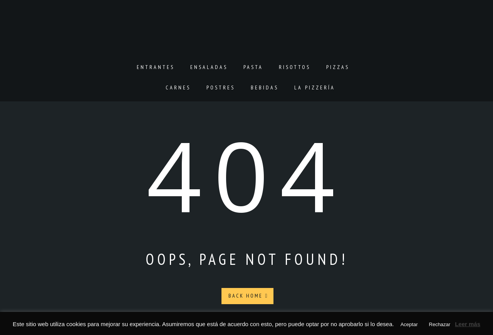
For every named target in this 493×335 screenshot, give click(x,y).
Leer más (467, 324)
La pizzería (314, 87)
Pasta (253, 67)
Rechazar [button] (440, 324)
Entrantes (155, 67)
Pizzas (337, 67)
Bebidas (264, 87)
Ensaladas (209, 67)
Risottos (294, 67)
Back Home (248, 295)
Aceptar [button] (409, 324)
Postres (220, 87)
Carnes (178, 87)
